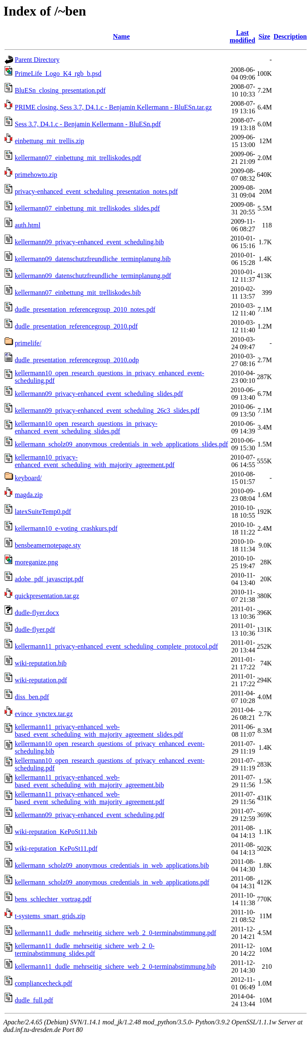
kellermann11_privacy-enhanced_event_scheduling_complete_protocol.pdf (116, 646)
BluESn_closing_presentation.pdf (60, 90)
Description (290, 36)
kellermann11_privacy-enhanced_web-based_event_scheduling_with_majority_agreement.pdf (89, 798)
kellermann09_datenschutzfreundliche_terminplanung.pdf (93, 275)
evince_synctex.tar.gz (44, 713)
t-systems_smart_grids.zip (50, 915)
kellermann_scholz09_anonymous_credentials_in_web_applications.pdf (112, 882)
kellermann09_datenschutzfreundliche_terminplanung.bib (93, 258)
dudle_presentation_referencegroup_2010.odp (77, 359)
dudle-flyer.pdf (35, 629)
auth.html (27, 225)
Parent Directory (37, 59)
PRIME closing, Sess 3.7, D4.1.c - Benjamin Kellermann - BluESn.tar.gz (113, 107)
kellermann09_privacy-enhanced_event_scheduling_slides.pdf (99, 393)
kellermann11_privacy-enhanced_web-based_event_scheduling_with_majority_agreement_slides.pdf (99, 730)
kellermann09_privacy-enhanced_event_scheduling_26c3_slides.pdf (107, 410)
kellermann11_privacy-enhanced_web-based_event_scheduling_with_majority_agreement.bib (89, 781)
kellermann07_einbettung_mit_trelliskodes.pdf (78, 157)
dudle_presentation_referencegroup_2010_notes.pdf (85, 309)
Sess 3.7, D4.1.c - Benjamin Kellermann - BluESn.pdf (88, 124)
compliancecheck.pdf (43, 983)
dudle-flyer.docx (37, 612)
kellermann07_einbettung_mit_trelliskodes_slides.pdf (87, 208)
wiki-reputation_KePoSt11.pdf (56, 848)
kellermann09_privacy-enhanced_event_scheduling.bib (89, 242)
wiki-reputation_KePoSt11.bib (56, 831)
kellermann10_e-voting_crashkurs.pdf (66, 528)
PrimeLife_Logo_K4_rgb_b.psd (58, 73)
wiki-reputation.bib (41, 663)
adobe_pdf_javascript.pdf (49, 579)
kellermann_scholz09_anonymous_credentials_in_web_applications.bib (112, 865)
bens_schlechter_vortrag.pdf (53, 899)
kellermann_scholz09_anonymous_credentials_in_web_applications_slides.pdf (121, 444)
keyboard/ (28, 477)
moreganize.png (36, 562)
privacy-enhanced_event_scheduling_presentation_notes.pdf (96, 191)
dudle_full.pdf (34, 1000)
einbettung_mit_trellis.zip (49, 140)
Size (265, 36)
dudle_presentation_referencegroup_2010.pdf (76, 326)
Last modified (242, 36)
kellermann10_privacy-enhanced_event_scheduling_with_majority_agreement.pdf (94, 461)
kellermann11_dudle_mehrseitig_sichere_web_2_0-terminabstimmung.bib (115, 966)
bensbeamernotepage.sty (48, 545)
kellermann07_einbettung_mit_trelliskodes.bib (78, 292)
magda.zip (29, 494)
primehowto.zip (36, 174)
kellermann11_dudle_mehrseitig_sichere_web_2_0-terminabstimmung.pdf (115, 932)
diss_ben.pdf (32, 696)
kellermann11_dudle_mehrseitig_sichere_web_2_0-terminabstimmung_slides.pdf (85, 949)
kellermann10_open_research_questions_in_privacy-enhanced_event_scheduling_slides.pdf (86, 427)
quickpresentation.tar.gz (47, 595)
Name (121, 36)
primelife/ (28, 343)
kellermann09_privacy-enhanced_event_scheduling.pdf (89, 814)
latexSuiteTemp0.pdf (43, 511)
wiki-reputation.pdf (41, 680)
